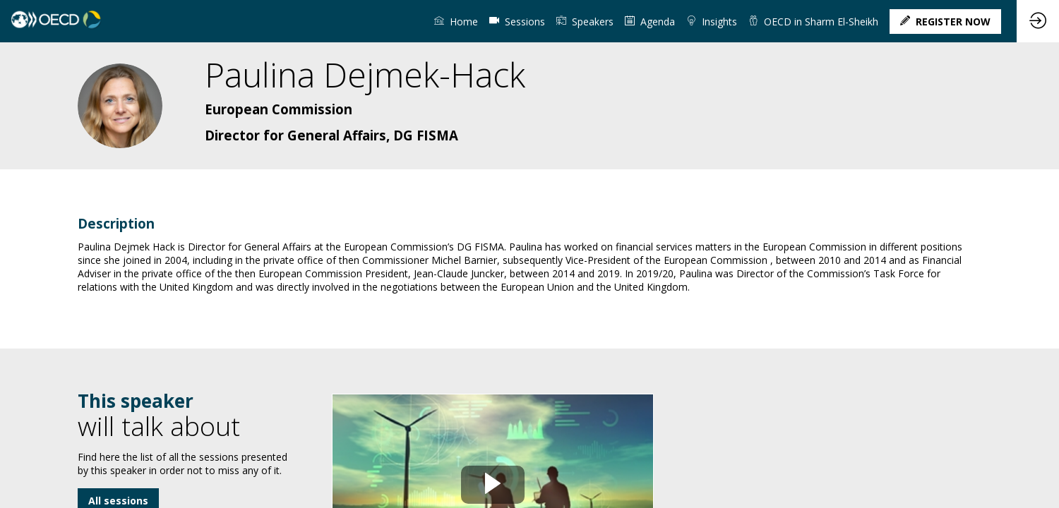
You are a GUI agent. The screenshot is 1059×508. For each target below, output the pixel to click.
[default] (517, 21)
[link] (456, 21)
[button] (945, 21)
